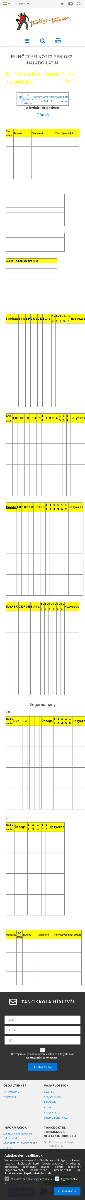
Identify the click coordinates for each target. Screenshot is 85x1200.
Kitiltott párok (63, 99)
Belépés (62, 4)
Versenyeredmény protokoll (45, 99)
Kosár (48, 1107)
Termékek (9, 1097)
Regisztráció (52, 1097)
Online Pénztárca (56, 1117)
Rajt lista (19, 99)
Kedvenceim (51, 1112)
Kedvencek (78, 4)
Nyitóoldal (11, 1091)
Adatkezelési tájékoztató (20, 1143)
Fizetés (8, 1148)
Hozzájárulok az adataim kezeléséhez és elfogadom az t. (42, 1055)
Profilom (50, 1102)
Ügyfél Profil (70, 4)
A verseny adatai (27, 99)
